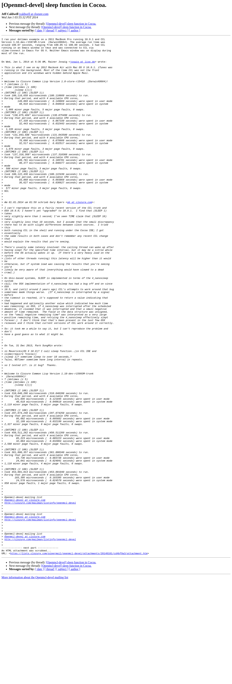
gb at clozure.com (79, 235)
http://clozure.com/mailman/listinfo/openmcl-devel (40, 596)
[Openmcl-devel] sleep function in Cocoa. (71, 23)
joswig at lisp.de (82, 66)
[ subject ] (62, 30)
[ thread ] (50, 30)
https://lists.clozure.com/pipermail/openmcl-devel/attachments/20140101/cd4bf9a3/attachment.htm (78, 656)
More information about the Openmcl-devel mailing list (34, 680)
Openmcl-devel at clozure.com (24, 592)
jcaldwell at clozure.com (33, 14)
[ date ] (39, 30)
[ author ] (74, 30)
